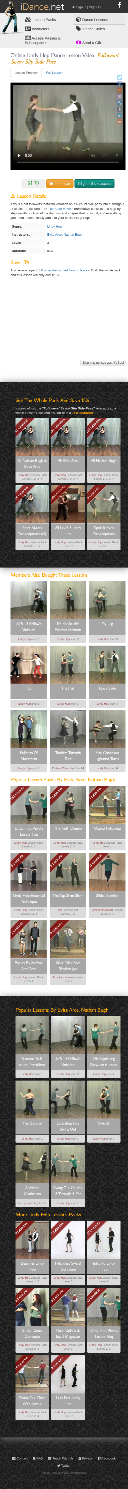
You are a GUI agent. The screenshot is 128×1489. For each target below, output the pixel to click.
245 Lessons (57, 493)
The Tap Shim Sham (67, 895)
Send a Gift (88, 42)
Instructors (37, 28)
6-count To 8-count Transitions (32, 1062)
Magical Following (107, 828)
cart (60, 184)
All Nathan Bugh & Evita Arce (32, 463)
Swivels (104, 1123)
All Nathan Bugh (103, 460)
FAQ (38, 1458)
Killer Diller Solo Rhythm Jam (68, 966)
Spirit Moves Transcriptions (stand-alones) (104, 531)
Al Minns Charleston (32, 1191)
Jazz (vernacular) (102, 909)
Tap (60, 909)
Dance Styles (90, 28)
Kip (29, 688)
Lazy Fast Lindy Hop (68, 1401)
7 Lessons (17, 928)
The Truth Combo (68, 828)
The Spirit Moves (60, 209)
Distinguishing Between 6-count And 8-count (104, 1062)
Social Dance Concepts (32, 1333)
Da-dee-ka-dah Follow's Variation (68, 627)
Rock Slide (107, 688)
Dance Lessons (92, 19)
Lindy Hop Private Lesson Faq (28, 831)
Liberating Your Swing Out (68, 1126)
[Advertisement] (67, 324)
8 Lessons (56, 793)
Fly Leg (107, 624)
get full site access (94, 184)
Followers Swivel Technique (68, 1266)
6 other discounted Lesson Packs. (66, 270)
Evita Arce (54, 234)
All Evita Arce (68, 460)
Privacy (85, 1458)
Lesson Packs (40, 19)
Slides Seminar (107, 895)
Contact (20, 1458)
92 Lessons (21, 425)
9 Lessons (21, 1228)
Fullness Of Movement (29, 756)
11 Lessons (95, 860)
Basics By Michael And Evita (28, 966)
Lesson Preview (26, 73)
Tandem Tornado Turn (68, 756)
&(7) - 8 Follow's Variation (29, 627)
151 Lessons (57, 425)
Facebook (107, 1458)
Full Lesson (54, 73)
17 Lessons (93, 1228)
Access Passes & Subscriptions (42, 40)
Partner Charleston (63, 768)
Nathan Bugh (73, 234)
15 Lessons (21, 493)
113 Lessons (93, 425)
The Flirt (67, 688)
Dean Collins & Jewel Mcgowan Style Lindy (68, 1334)
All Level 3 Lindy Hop (68, 531)
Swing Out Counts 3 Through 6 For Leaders (67, 1191)
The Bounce (32, 1123)
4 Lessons (95, 793)
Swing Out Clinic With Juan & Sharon (32, 1401)
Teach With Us (60, 1458)
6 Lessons (56, 861)
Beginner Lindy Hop (32, 1266)
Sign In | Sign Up (86, 7)
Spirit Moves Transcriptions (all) (32, 531)
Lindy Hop (54, 226)
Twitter (64, 1465)
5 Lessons (93, 493)
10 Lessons (21, 1362)
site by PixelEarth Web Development (64, 1472)
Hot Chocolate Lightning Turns (107, 756)
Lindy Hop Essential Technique (29, 898)
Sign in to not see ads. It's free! (103, 362)
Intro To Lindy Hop (104, 1266)
